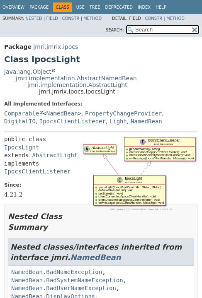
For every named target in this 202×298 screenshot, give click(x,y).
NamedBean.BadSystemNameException (67, 280)
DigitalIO (20, 121)
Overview (13, 7)
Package (39, 7)
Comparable (21, 113)
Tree (95, 7)
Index (144, 7)
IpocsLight (21, 147)
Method (92, 18)
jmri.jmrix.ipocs (55, 46)
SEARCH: (115, 30)
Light (118, 121)
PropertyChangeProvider (123, 113)
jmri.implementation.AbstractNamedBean (76, 78)
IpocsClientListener (72, 121)
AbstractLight (55, 155)
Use (80, 7)
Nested (33, 18)
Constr (70, 18)
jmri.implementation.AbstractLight (77, 85)
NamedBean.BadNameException (56, 272)
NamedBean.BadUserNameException (63, 288)
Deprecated (119, 7)
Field (52, 18)
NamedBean (62, 113)
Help (161, 7)
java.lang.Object (27, 71)
